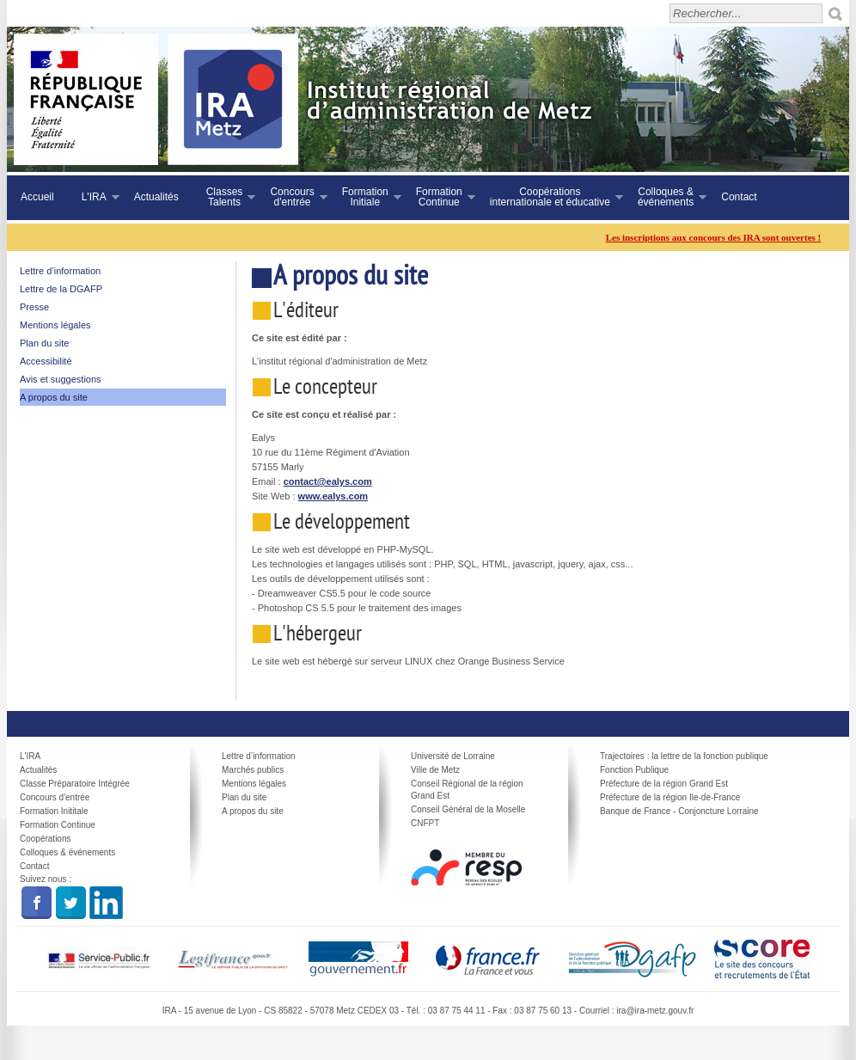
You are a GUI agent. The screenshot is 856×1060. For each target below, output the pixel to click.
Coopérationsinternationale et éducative (549, 197)
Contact (738, 197)
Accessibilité (46, 361)
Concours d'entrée (54, 797)
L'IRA (93, 197)
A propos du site (54, 397)
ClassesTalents (224, 197)
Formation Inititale (54, 811)
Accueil (37, 197)
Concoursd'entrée (291, 197)
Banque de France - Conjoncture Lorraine (679, 811)
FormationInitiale (364, 197)
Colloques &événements (665, 197)
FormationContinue (438, 197)
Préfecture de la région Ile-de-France (670, 797)
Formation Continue (57, 825)
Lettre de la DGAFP (61, 289)
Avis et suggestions (60, 379)
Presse (34, 307)
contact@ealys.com (328, 481)
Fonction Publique (634, 770)
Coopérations (45, 838)
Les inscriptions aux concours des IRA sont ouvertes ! (720, 237)
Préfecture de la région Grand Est (664, 783)
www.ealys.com (333, 496)
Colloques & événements (67, 852)
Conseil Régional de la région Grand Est (467, 789)
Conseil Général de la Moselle (468, 809)
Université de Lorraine (453, 756)
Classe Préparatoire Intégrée (75, 783)
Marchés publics (253, 770)
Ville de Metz (435, 770)
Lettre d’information (60, 271)
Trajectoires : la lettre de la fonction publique (684, 756)
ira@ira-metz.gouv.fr (655, 1010)
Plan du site (44, 343)
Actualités (156, 197)
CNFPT (425, 823)
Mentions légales (55, 325)
